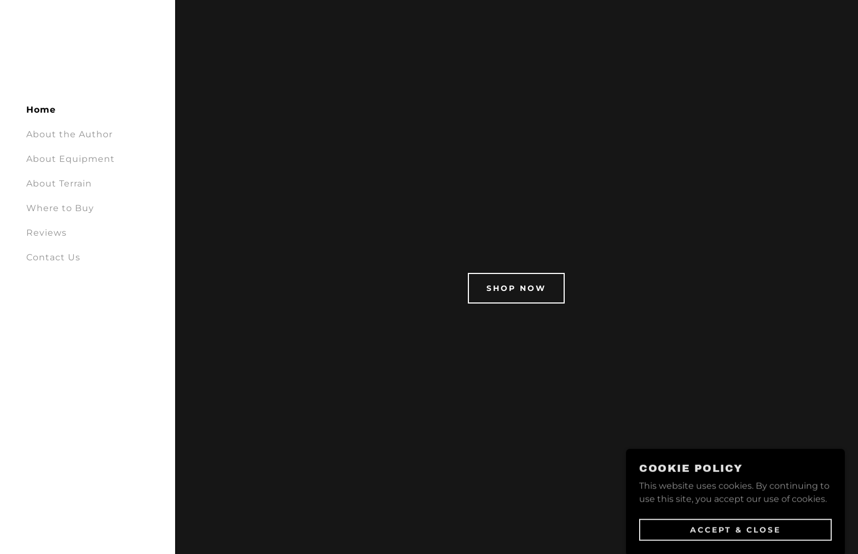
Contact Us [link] (53, 257)
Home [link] (41, 109)
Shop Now (516, 288)
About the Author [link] (69, 134)
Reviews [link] (46, 233)
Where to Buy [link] (60, 208)
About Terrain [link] (59, 183)
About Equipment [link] (70, 159)
